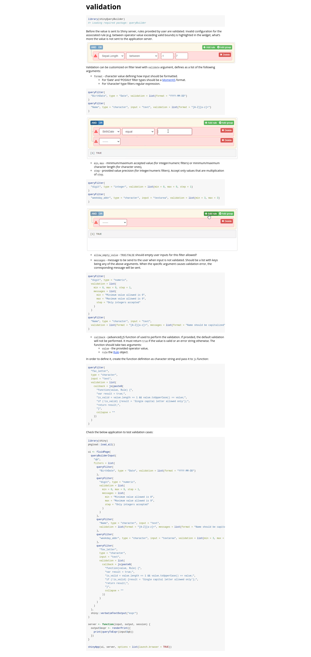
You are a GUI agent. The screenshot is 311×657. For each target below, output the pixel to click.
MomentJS (169, 80)
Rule (116, 353)
